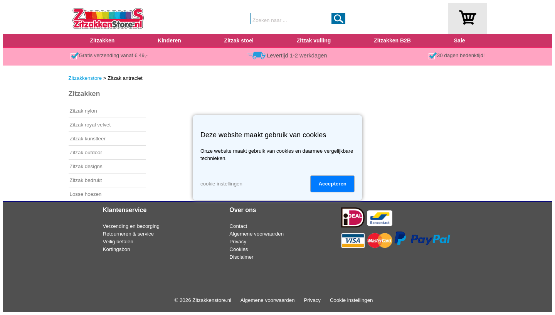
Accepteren (332, 184)
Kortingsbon (116, 249)
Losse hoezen (86, 194)
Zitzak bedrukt (86, 180)
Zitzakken (102, 40)
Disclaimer (241, 257)
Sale (459, 40)
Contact (238, 226)
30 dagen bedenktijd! (461, 55)
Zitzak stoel (239, 40)
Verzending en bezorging (131, 226)
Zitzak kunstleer (88, 138)
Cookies (238, 249)
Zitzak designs (86, 166)
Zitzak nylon (83, 111)
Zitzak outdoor (86, 152)
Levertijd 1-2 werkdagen (297, 55)
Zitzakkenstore (85, 78)
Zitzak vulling (314, 40)
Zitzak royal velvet (90, 125)
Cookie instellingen (351, 300)
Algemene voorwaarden (256, 234)
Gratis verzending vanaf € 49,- (113, 55)
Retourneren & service (128, 234)
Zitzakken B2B (392, 40)
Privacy (237, 241)
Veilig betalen (118, 241)
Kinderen (169, 40)
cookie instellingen (221, 184)
